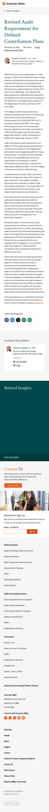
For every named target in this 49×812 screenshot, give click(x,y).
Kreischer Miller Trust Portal (15, 782)
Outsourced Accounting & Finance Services (21, 685)
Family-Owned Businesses (14, 605)
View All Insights (11, 457)
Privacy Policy (9, 776)
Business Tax (9, 642)
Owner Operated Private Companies (18, 599)
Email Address (11, 527)
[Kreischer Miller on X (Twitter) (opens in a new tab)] (14, 718)
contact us (38, 302)
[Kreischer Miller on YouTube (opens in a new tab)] (23, 718)
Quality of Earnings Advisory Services (18, 550)
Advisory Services (11, 545)
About (6, 741)
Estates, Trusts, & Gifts (13, 671)
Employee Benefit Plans (13, 50)
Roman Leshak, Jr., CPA (24, 58)
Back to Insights (13, 11)
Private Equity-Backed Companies (17, 611)
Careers (7, 753)
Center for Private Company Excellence (19, 758)
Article (37, 47)
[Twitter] (18, 321)
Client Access (9, 770)
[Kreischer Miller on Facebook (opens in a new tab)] (5, 718)
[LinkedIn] (12, 321)
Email (18, 365)
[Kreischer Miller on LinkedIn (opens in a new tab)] (10, 718)
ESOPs (6, 573)
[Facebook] (6, 321)
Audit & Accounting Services (15, 594)
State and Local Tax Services (15, 648)
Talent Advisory (10, 585)
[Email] (24, 321)
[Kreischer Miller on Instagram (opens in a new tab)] (19, 718)
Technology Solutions (12, 579)
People (7, 735)
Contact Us (13, 485)
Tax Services (9, 637)
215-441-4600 (21, 361)
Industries (8, 729)
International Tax (10, 677)
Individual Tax (9, 665)
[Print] (29, 321)
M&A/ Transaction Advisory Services (18, 562)
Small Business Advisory (13, 628)
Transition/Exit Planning (13, 568)
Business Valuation (11, 556)
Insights (7, 747)
